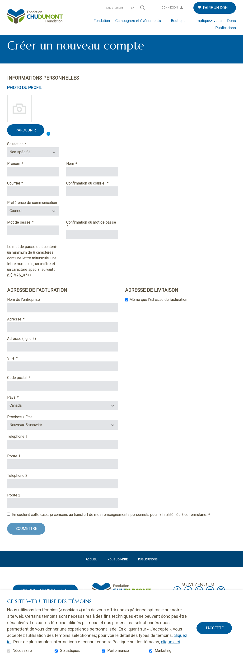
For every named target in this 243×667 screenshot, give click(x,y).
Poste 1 (13, 464)
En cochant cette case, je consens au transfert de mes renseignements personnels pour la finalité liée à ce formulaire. (111, 522)
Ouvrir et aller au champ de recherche (143, 8)
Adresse (23, 327)
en (133, 7)
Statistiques (70, 651)
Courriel (22, 191)
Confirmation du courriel (92, 191)
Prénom (22, 171)
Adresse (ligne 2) (21, 346)
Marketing (163, 651)
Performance (118, 651)
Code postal (26, 385)
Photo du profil (24, 95)
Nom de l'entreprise (23, 307)
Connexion (170, 7)
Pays (20, 405)
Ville (19, 366)
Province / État (19, 425)
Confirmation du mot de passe (91, 232)
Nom (78, 171)
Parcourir (25, 137)
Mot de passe (27, 230)
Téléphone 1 (17, 444)
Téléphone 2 (17, 483)
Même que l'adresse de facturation (158, 307)
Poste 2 (13, 503)
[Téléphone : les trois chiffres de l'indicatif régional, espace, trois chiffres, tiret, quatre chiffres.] (62, 452)
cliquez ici (170, 641)
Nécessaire (22, 651)
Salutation (24, 152)
